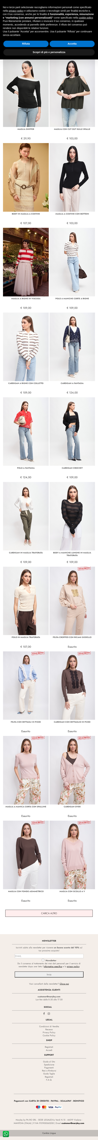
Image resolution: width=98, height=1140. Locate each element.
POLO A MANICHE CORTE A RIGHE (72, 298)
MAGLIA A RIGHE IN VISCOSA (25, 298)
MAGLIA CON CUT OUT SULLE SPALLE (72, 129)
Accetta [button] (72, 37)
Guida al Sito (49, 1061)
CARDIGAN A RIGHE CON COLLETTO (25, 383)
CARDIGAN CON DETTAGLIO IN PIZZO (72, 722)
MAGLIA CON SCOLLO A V (72, 891)
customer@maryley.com (49, 996)
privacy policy (73, 966)
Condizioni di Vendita (49, 1026)
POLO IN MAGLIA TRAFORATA (26, 637)
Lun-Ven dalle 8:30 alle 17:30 (49, 999)
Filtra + (6, 55)
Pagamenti (49, 1067)
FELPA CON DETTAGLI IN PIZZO (26, 722)
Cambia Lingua (49, 1133)
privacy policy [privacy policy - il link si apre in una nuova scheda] (16, 4)
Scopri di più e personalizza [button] (49, 45)
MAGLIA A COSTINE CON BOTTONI (72, 213)
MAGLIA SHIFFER (25, 129)
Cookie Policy (49, 1035)
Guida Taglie (49, 1073)
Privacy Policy (49, 1032)
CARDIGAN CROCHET (72, 468)
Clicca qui (64, 983)
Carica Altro (49, 913)
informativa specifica (53, 966)
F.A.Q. (49, 1079)
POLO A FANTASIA (26, 468)
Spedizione (49, 1064)
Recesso (49, 1029)
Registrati (49, 1047)
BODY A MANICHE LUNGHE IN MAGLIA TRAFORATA (72, 554)
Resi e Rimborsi (49, 1070)
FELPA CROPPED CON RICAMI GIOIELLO (72, 637)
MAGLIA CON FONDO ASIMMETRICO (26, 891)
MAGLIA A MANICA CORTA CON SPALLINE (25, 806)
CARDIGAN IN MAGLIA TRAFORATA (26, 552)
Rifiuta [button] (26, 37)
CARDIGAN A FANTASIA (72, 383)
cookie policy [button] (86, 11)
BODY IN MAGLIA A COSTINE (26, 213)
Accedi (49, 1050)
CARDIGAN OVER (72, 806)
